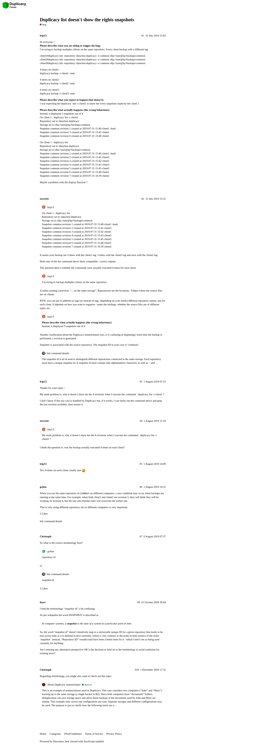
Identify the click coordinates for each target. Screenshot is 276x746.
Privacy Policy (114, 733)
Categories (55, 733)
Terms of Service (94, 733)
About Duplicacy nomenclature (63, 684)
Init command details (58, 353)
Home (43, 733)
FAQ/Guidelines (73, 733)
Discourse (58, 741)
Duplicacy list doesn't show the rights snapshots (87, 19)
